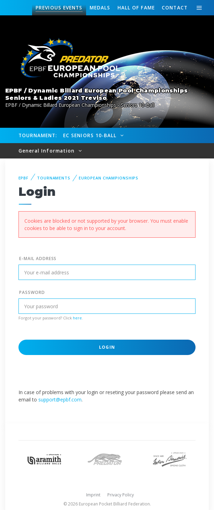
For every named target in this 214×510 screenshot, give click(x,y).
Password (32, 292)
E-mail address (37, 258)
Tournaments (53, 177)
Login (107, 347)
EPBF (23, 177)
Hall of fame (136, 7)
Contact (175, 7)
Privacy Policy (120, 495)
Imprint (93, 495)
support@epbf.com (60, 399)
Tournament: (37, 135)
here (77, 317)
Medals (100, 7)
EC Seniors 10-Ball (91, 135)
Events (59, 7)
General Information (47, 150)
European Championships (108, 177)
